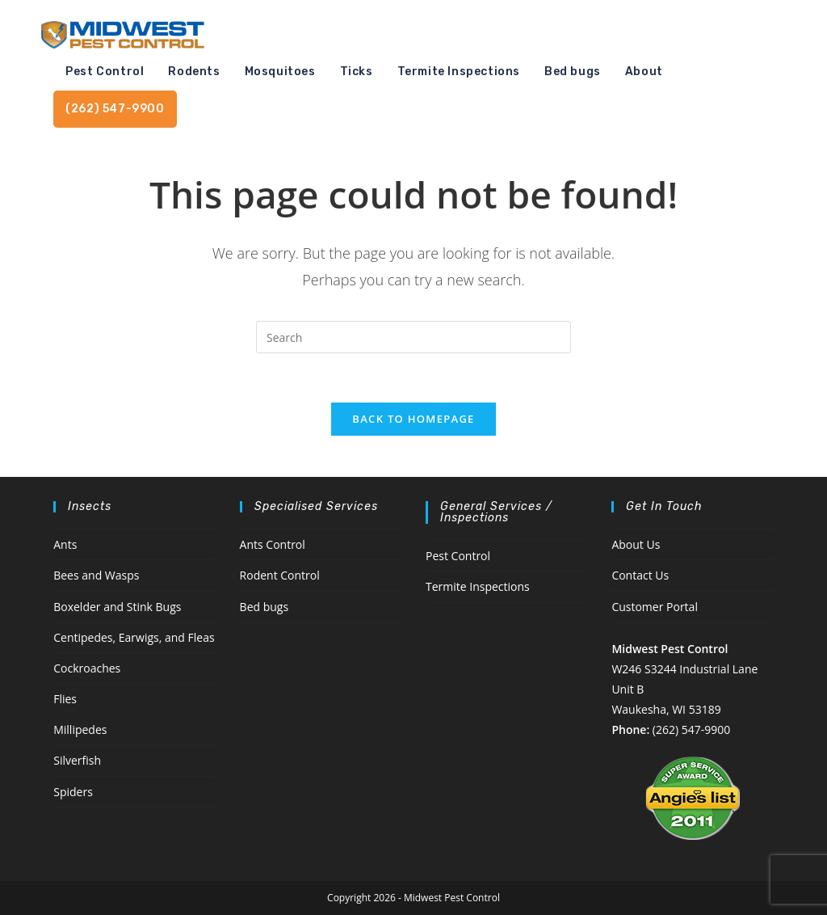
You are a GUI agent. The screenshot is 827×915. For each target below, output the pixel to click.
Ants (65, 544)
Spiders (73, 791)
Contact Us (640, 575)
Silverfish (77, 760)
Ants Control (272, 544)
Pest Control (458, 555)
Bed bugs (264, 606)
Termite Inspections (478, 586)
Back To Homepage (413, 418)
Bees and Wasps (96, 575)
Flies (65, 698)
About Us (635, 544)
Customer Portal (654, 606)
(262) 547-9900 (691, 729)
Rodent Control (280, 575)
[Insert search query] (413, 337)
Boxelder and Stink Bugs (117, 606)
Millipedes (80, 729)
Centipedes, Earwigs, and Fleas (133, 637)
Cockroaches (86, 668)
